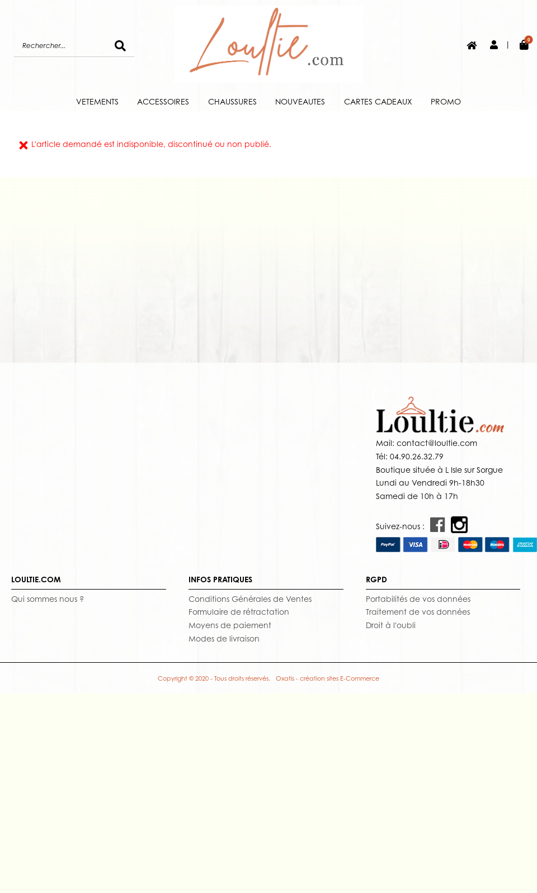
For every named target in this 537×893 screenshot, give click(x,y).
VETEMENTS (97, 101)
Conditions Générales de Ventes (250, 599)
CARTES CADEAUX (378, 101)
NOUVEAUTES (300, 101)
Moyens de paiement (230, 625)
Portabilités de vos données (418, 599)
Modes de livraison (224, 638)
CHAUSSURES (232, 101)
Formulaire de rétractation (239, 611)
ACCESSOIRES (163, 101)
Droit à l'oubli (391, 625)
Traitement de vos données (418, 611)
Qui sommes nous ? (47, 599)
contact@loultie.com (435, 443)
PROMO (446, 101)
